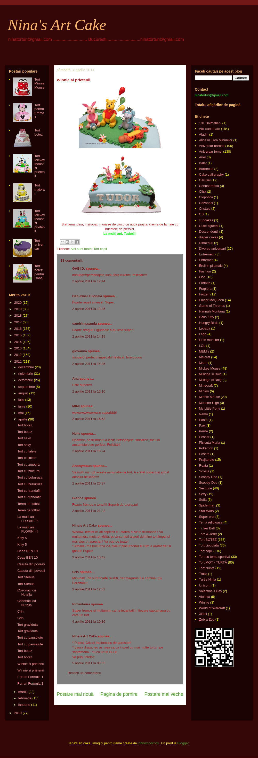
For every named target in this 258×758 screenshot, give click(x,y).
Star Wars (206, 511)
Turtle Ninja (207, 579)
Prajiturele (206, 460)
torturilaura (81, 604)
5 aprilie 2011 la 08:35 (88, 663)
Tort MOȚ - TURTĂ (213, 562)
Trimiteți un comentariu (84, 673)
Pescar (204, 437)
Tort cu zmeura (28, 464)
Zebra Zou (206, 619)
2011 (18, 361)
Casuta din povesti (31, 564)
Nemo (203, 414)
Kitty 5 (22, 538)
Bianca (77, 498)
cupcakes (206, 220)
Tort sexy (24, 438)
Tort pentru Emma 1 (39, 111)
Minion (204, 391)
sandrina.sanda (84, 323)
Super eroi (206, 517)
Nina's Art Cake (57, 24)
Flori (202, 277)
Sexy (202, 494)
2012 (18, 355)
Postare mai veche (163, 694)
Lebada (204, 328)
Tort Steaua (26, 577)
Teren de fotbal (28, 504)
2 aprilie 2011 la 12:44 (88, 281)
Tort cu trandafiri (29, 491)
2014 (18, 342)
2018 (18, 315)
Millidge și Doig (210, 380)
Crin (20, 611)
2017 (18, 322)
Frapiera (205, 289)
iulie (21, 400)
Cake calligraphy (211, 174)
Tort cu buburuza (29, 477)
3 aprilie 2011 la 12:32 (88, 589)
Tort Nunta (206, 568)
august (23, 393)
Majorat (204, 357)
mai (21, 413)
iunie (21, 406)
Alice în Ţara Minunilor (215, 140)
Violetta (204, 597)
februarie (24, 698)
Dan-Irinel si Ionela (87, 296)
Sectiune (205, 488)
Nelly (76, 433)
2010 (18, 713)
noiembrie (25, 374)
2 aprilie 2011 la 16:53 (88, 419)
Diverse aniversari (212, 249)
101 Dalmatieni (210, 123)
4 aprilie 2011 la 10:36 (88, 621)
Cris (75, 572)
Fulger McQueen (211, 300)
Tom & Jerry (208, 534)
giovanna (79, 351)
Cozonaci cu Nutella (26, 592)
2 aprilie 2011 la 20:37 (88, 483)
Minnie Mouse (209, 397)
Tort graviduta (27, 625)
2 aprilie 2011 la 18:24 (88, 451)
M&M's (204, 351)
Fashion (205, 271)
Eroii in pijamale (211, 266)
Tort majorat (39, 189)
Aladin (203, 134)
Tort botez (38, 132)
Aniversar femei (210, 151)
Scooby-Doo (208, 483)
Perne (203, 431)
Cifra (202, 191)
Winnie (204, 602)
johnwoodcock (148, 743)
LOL (202, 346)
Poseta (204, 454)
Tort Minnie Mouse (39, 83)
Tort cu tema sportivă (214, 557)
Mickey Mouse (209, 368)
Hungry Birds (208, 323)
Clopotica (206, 197)
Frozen (204, 294)
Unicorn (205, 585)
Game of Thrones (212, 306)
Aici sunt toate (81, 249)
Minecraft (206, 385)
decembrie (26, 367)
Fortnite (204, 283)
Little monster (209, 340)
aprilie (22, 419)
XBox (203, 614)
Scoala (204, 471)
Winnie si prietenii (30, 664)
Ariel (202, 157)
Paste (203, 420)
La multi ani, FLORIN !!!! (27, 519)
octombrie (25, 380)
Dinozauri (206, 243)
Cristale (204, 208)
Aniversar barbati (211, 146)
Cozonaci (206, 203)
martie (23, 692)
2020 (18, 302)
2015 (18, 335)
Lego (202, 334)
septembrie (26, 387)
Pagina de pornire (119, 694)
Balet (203, 163)
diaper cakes (208, 237)
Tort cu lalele (26, 451)
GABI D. (78, 268)
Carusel (205, 180)
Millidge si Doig (210, 374)
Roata (203, 465)
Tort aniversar (38, 245)
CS (201, 214)
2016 (18, 329)
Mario (203, 363)
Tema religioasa (210, 522)
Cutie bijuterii (208, 226)
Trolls (203, 574)
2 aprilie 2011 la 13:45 (88, 309)
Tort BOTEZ (208, 540)
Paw (202, 425)
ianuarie (24, 705)
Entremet (206, 260)
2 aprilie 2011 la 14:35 (88, 364)
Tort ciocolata (209, 545)
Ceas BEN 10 (27, 551)
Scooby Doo (208, 477)
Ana (75, 378)
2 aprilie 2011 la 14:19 (88, 336)
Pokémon (206, 448)
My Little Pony (209, 408)
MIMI (76, 406)
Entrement (206, 254)
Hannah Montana (212, 311)
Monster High (209, 403)
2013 (18, 348)
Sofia (203, 500)
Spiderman (207, 505)
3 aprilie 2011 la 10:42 (88, 557)
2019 (18, 309)
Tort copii (100, 249)
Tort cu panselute (30, 637)
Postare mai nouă (75, 694)
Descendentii (208, 231)
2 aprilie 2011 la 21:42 (88, 511)
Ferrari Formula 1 (30, 677)
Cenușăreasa (209, 186)
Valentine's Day (210, 591)
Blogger (183, 743)
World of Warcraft (212, 608)
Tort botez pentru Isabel (39, 272)
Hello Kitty (206, 317)
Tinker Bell (207, 528)
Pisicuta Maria (209, 442)
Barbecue (206, 169)
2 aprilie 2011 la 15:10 (88, 391)
